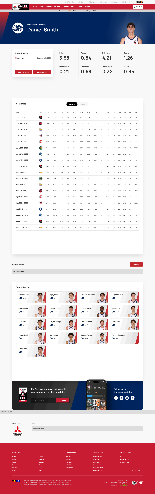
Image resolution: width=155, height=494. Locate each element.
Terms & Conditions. (111, 483)
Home (14, 456)
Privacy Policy (122, 483)
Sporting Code (123, 485)
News (14, 459)
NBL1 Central (126, 2)
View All (136, 264)
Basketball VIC (97, 459)
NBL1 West (114, 2)
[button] (70, 2)
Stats (14, 470)
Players (41, 459)
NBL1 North (81, 2)
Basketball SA (97, 462)
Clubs (41, 456)
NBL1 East (92, 2)
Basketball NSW (98, 468)
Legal (41, 468)
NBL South (69, 459)
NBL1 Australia (69, 2)
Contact (41, 462)
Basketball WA (97, 465)
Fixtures (14, 465)
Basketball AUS (97, 470)
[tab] (72, 104)
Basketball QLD (97, 456)
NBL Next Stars (124, 462)
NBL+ (40, 470)
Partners (41, 465)
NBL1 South (103, 2)
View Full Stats (23, 72)
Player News (42, 72)
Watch (14, 462)
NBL (121, 456)
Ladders (14, 468)
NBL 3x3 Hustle (124, 459)
